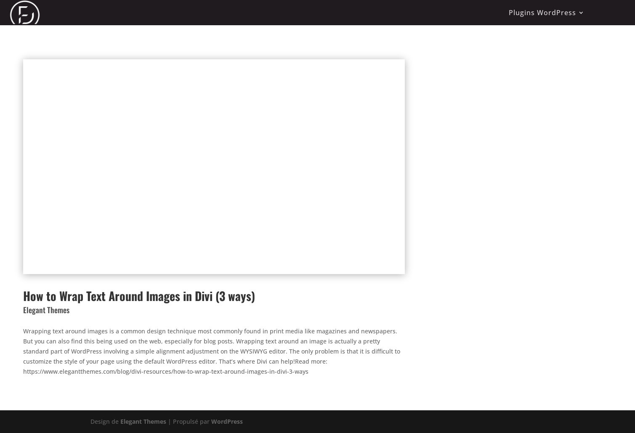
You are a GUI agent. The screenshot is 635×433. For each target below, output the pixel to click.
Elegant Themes (143, 421)
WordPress (227, 421)
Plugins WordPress (542, 12)
